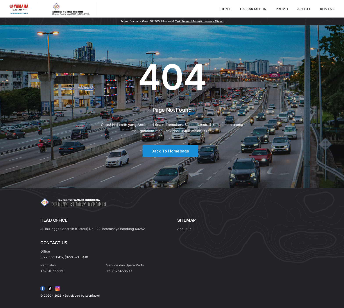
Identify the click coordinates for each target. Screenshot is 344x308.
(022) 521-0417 (51, 257)
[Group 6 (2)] (57, 287)
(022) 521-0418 (76, 257)
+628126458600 (119, 271)
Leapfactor (92, 295)
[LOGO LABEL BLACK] (70, 4)
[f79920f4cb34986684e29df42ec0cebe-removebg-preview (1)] (42, 287)
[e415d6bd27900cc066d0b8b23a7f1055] (50, 287)
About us (184, 229)
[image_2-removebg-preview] (19, 4)
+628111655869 (52, 271)
